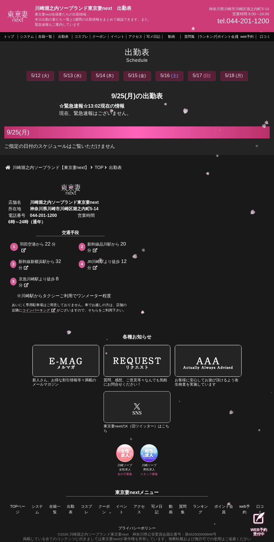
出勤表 (70, 509)
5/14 (105, 75)
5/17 (202, 75)
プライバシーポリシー (137, 527)
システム (36, 509)
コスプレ (86, 509)
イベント (121, 509)
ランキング (201, 509)
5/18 (234, 75)
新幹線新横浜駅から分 (40, 264)
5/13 (72, 75)
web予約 (244, 509)
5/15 (137, 75)
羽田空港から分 (38, 247)
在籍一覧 (54, 509)
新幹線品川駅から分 (107, 247)
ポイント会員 (223, 509)
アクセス (138, 509)
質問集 (184, 509)
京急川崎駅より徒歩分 (39, 281)
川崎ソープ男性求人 (149, 460)
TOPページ (17, 509)
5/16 (169, 75)
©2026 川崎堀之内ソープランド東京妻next (93, 533)
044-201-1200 (43, 215)
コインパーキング (38, 310)
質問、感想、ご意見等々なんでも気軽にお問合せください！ (137, 365)
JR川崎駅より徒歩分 (107, 264)
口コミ (260, 509)
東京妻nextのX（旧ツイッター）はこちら (137, 412)
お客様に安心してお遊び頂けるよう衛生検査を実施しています (208, 365)
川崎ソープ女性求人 (125, 460)
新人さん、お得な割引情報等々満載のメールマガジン (65, 365)
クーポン (103, 509)
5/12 (40, 75)
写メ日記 (156, 509)
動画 (171, 509)
